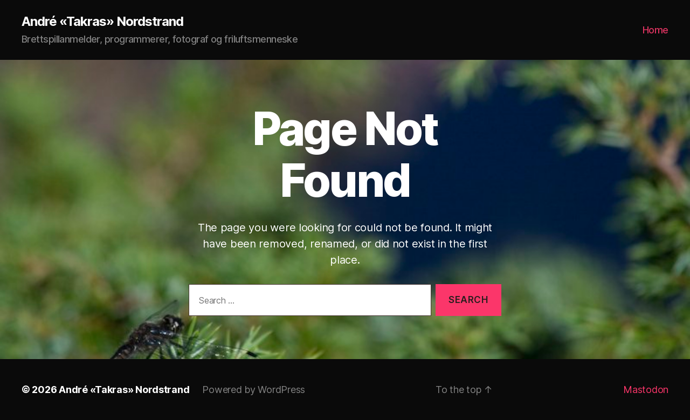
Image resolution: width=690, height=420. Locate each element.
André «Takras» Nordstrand (102, 21)
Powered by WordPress (253, 389)
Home (655, 30)
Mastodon (645, 389)
